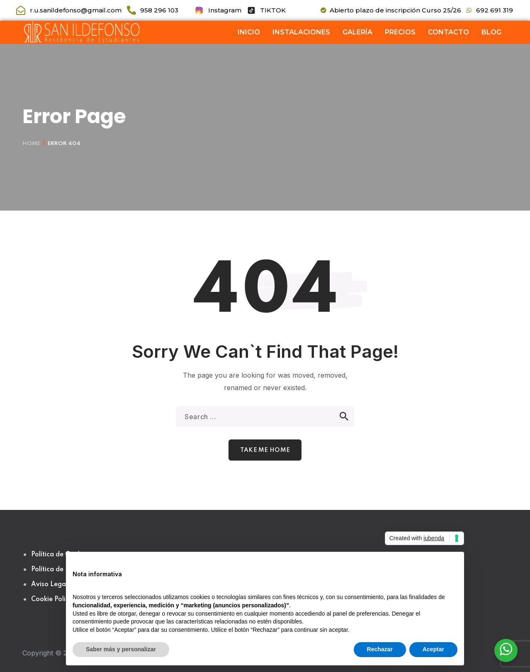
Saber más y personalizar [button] (121, 649)
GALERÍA (357, 32)
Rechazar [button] (380, 649)
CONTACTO (448, 32)
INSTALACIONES (301, 32)
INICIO (249, 32)
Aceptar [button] (433, 649)
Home (31, 143)
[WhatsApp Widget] (506, 649)
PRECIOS (400, 32)
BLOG (491, 32)
